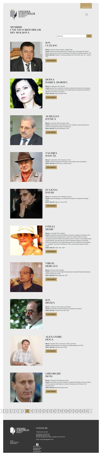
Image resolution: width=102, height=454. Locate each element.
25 (86, 411)
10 (31, 411)
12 (38, 411)
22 (75, 411)
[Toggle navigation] (86, 14)
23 (79, 411)
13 (42, 411)
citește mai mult (51, 60)
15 (49, 411)
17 (57, 411)
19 (64, 411)
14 (46, 411)
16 (53, 411)
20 (68, 411)
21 (72, 411)
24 (83, 411)
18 (60, 411)
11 (35, 411)
